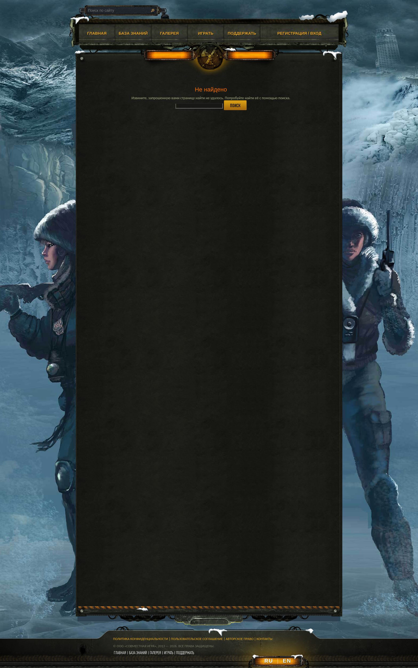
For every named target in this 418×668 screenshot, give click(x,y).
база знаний (138, 652)
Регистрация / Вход (299, 33)
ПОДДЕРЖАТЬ (242, 33)
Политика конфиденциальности (140, 639)
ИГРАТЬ (205, 33)
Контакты (264, 639)
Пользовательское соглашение (197, 639)
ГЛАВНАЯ (97, 33)
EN (287, 661)
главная (120, 652)
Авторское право (240, 639)
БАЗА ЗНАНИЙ (133, 33)
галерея (155, 652)
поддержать (185, 652)
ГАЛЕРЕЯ (169, 33)
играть (168, 652)
